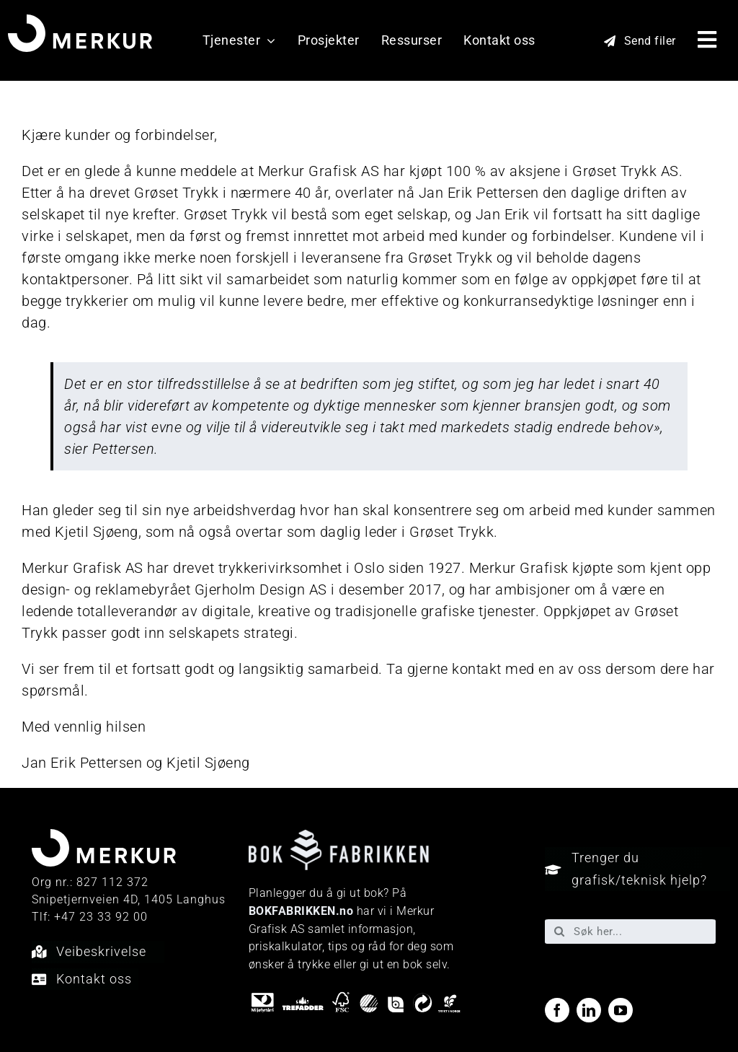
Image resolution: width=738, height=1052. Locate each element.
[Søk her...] (630, 931)
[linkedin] (589, 1010)
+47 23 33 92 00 (101, 917)
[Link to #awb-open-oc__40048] (707, 40)
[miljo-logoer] (356, 998)
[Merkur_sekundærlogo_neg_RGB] (80, 21)
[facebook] (557, 1010)
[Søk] (559, 931)
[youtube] (620, 1010)
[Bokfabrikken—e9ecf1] (339, 837)
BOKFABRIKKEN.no (301, 911)
